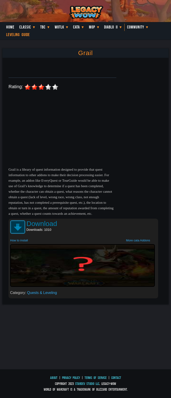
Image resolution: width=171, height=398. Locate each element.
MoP (92, 27)
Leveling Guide (18, 34)
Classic (25, 27)
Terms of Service (96, 378)
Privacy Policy (71, 378)
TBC (43, 27)
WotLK (59, 27)
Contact (116, 378)
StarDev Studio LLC (87, 384)
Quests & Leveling (42, 293)
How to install (19, 240)
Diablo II (111, 27)
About (53, 378)
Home (10, 27)
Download (41, 223)
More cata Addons (138, 240)
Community (135, 27)
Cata (76, 27)
